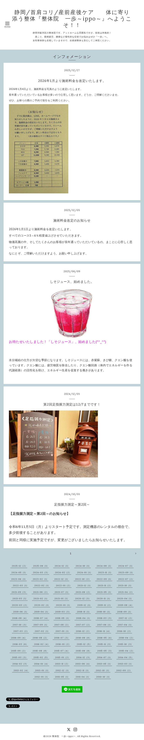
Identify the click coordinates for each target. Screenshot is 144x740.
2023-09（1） (126, 572)
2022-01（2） (64, 585)
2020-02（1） (42, 605)
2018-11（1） (84, 611)
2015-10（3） (125, 644)
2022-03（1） (20, 585)
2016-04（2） (126, 637)
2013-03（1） (125, 663)
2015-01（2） (62, 657)
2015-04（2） (126, 650)
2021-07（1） (62, 592)
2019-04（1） (41, 611)
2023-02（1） (40, 579)
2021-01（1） (61, 598)
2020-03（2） (20, 605)
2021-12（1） (84, 585)
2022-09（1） (104, 579)
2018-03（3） (105, 618)
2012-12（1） (63, 670)
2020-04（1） (125, 598)
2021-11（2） (105, 585)
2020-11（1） (104, 598)
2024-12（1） (62, 565)
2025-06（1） (41, 565)
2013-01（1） (42, 670)
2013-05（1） (104, 663)
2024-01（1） (84, 572)
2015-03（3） (20, 657)
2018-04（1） (83, 618)
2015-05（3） (105, 650)
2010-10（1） (103, 676)
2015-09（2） (19, 650)
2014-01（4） (41, 663)
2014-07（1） (104, 657)
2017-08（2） (62, 624)
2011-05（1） (62, 676)
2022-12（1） (61, 579)
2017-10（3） (20, 624)
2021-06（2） (83, 592)
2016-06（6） (83, 637)
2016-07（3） (62, 637)
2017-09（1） (40, 624)
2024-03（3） (41, 572)
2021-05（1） (104, 592)
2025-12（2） (19, 565)
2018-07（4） (41, 618)
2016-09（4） (19, 637)
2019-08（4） (125, 605)
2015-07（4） (62, 650)
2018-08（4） (20, 618)
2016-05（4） (105, 637)
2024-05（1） (19, 572)
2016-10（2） (124, 631)
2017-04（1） (125, 624)
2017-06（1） (104, 624)
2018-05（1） (62, 618)
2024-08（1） (104, 565)
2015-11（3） (105, 644)
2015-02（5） (41, 657)
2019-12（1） (84, 605)
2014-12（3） (83, 657)
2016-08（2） (40, 637)
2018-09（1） (124, 611)
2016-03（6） (20, 644)
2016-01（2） (63, 644)
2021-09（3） (19, 592)
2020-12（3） (83, 598)
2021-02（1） (41, 598)
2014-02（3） (20, 663)
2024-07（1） (126, 565)
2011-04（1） (83, 676)
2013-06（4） (83, 663)
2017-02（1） (42, 631)
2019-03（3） (63, 611)
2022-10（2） (83, 579)
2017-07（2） (83, 624)
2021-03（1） (20, 598)
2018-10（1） (104, 611)
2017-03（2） (21, 631)
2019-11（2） (105, 605)
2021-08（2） (41, 592)
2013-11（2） (62, 663)
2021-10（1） (125, 585)
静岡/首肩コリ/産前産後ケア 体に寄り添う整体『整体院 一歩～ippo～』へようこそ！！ (72, 18)
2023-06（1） (19, 579)
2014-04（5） (125, 657)
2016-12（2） (83, 631)
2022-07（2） (126, 579)
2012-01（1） (42, 676)
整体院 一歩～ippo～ (64, 736)
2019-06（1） (20, 611)
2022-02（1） (42, 585)
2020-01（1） (63, 605)
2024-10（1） (83, 565)
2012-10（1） (103, 670)
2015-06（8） (83, 650)
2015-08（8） (40, 650)
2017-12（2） (126, 618)
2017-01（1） (63, 631)
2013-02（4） (21, 670)
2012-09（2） (124, 670)
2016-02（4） (42, 644)
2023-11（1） (105, 572)
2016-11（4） (104, 631)
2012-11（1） (83, 670)
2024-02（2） (63, 572)
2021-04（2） (126, 592)
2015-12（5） (84, 644)
